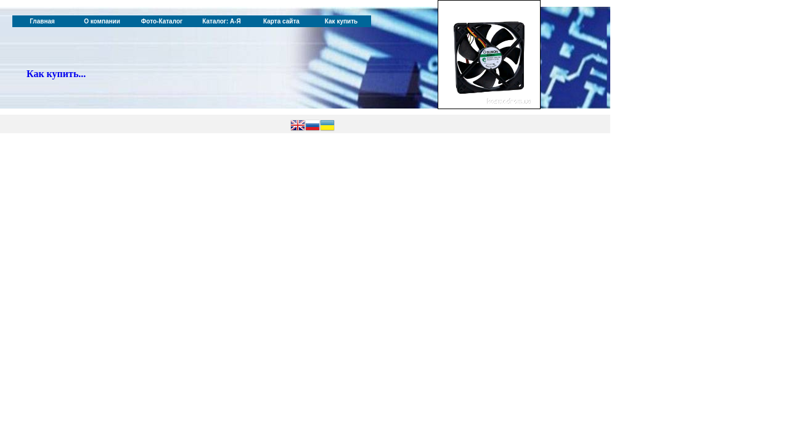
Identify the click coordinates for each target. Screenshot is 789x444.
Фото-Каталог (161, 21)
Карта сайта (281, 21)
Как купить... (56, 73)
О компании (102, 21)
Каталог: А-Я (221, 21)
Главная (42, 21)
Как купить (341, 21)
